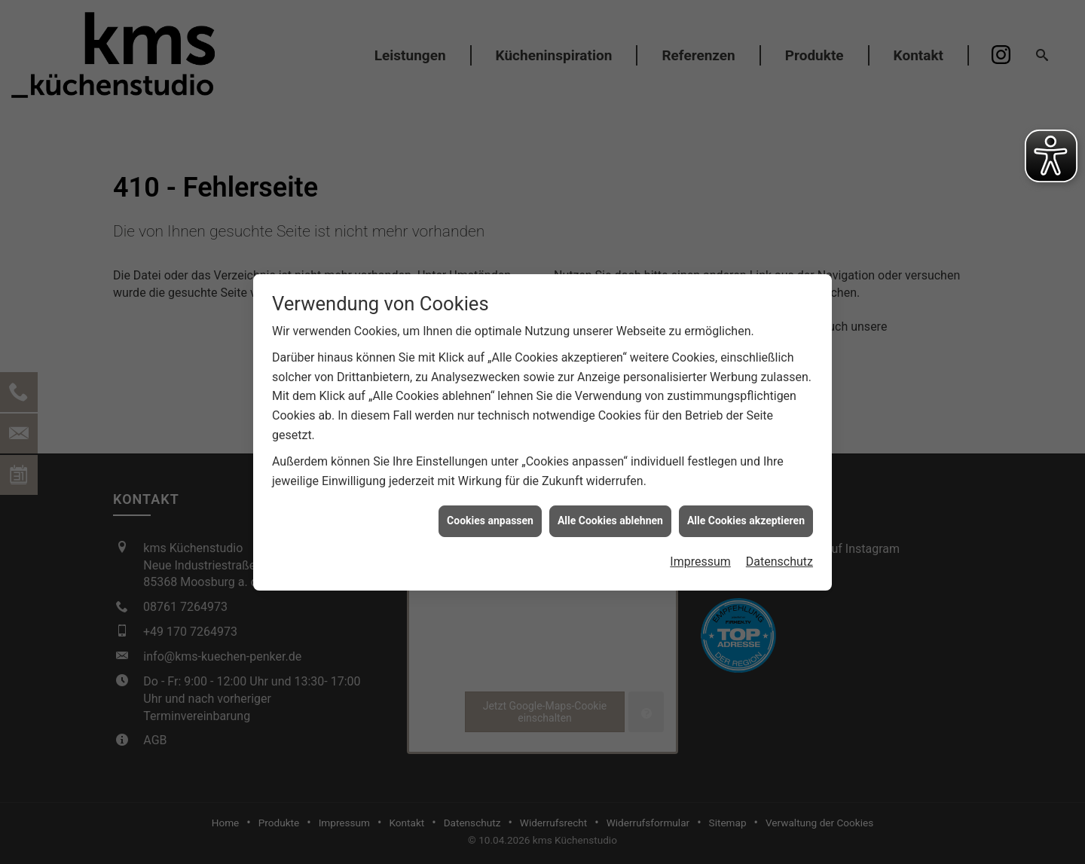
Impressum (700, 557)
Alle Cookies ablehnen (610, 517)
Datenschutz (779, 557)
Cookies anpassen (490, 517)
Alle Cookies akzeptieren (746, 517)
